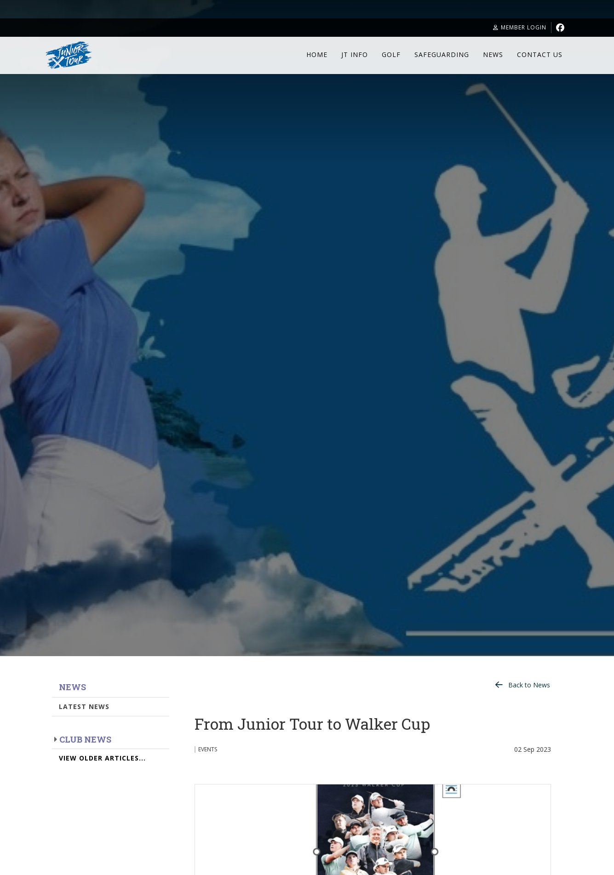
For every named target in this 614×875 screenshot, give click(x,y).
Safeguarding (441, 54)
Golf (391, 54)
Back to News (529, 685)
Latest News (84, 706)
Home (316, 54)
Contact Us (539, 54)
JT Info (354, 54)
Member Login (519, 27)
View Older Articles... (102, 758)
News (493, 54)
